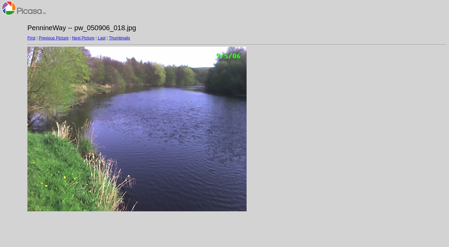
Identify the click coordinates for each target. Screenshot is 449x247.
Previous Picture (53, 38)
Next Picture (83, 38)
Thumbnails (119, 38)
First (31, 38)
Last (101, 38)
